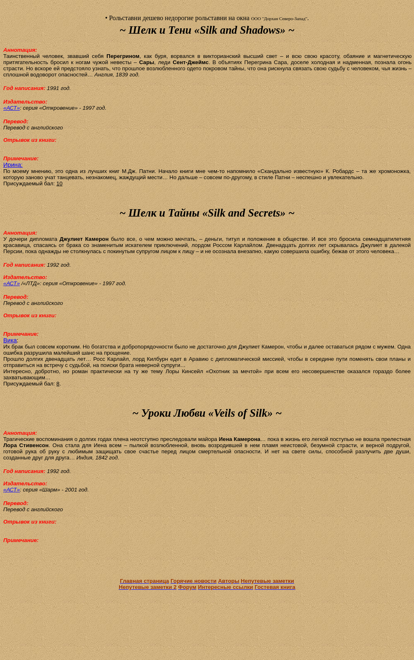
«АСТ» (11, 108)
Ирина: (13, 165)
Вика (10, 340)
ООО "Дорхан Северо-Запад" (279, 18)
